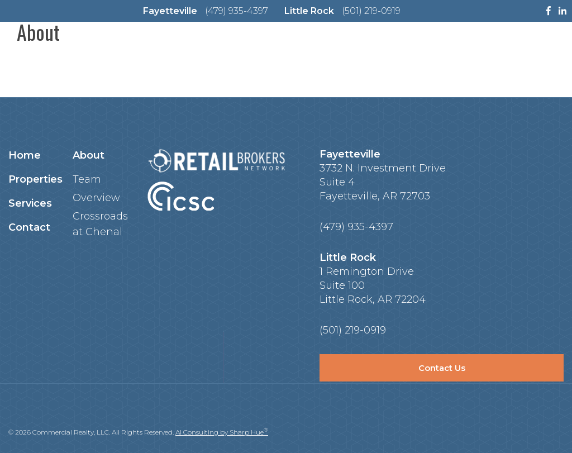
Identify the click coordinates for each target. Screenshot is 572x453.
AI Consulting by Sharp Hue (221, 432)
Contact (29, 227)
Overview (96, 198)
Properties (35, 179)
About (88, 155)
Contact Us (441, 368)
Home (24, 155)
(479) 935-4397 (236, 11)
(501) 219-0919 (371, 11)
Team (87, 179)
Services (30, 203)
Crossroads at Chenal (100, 224)
